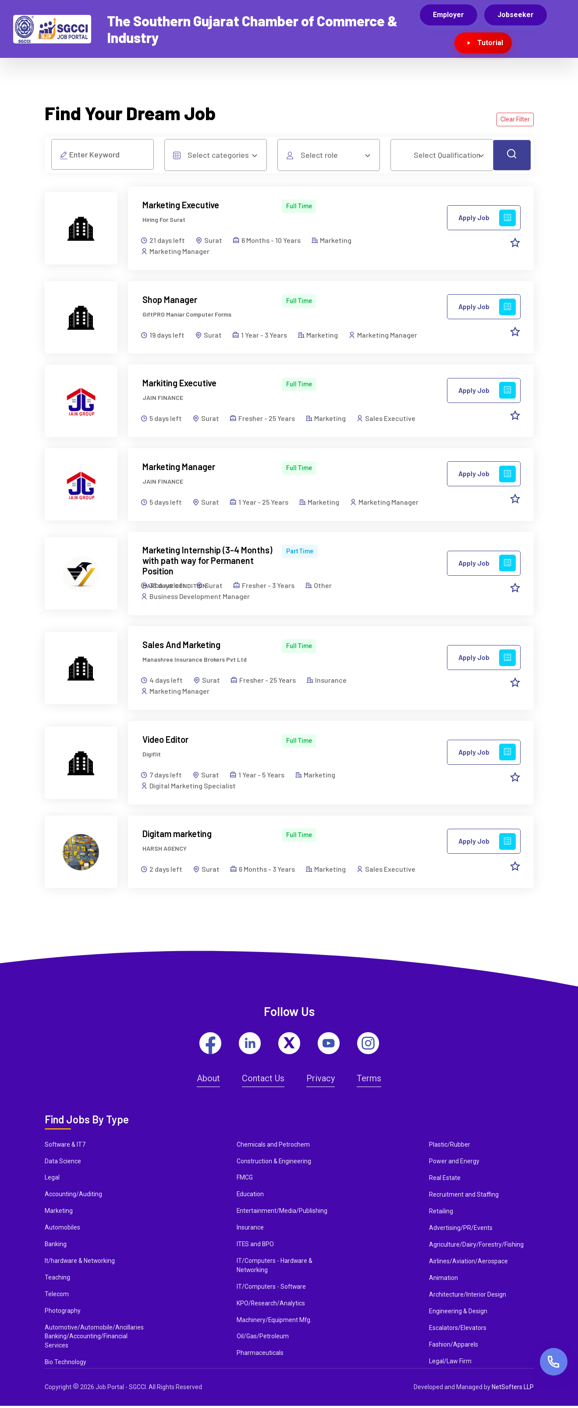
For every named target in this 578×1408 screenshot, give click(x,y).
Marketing (59, 1212)
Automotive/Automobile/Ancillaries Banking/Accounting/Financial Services (94, 1338)
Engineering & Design (458, 1312)
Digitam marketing (177, 835)
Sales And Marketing (182, 645)
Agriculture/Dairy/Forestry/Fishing (476, 1245)
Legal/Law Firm (450, 1362)
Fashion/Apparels (453, 1345)
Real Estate (445, 1179)
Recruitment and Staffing (464, 1195)
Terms (369, 1079)
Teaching (57, 1279)
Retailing (441, 1212)
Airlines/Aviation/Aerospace (468, 1262)
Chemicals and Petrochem (273, 1145)
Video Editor (166, 740)
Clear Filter (515, 119)
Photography (63, 1312)
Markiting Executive (180, 383)
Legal (52, 1179)
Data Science (63, 1162)
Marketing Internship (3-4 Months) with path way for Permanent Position (208, 561)
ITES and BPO (256, 1245)
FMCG (245, 1179)
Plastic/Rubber (449, 1145)
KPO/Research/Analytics (271, 1304)
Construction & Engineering (274, 1162)
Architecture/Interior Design (467, 1295)
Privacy (320, 1079)
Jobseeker (515, 15)
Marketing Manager (179, 467)
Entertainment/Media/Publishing (282, 1212)
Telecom (57, 1295)
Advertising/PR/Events (461, 1229)
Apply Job (487, 218)
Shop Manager (170, 299)
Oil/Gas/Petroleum (263, 1338)
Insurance (250, 1229)
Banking (56, 1245)
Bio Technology (66, 1364)
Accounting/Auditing (73, 1195)
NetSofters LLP (513, 1389)
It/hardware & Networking (80, 1262)
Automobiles (62, 1229)
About (208, 1079)
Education (250, 1195)
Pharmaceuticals (260, 1354)
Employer (448, 15)
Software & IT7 (65, 1145)
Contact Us (263, 1079)
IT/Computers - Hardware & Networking (275, 1267)
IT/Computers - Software (272, 1288)
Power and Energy (454, 1162)
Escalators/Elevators (457, 1329)
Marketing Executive (181, 205)
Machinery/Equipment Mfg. (274, 1321)
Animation (443, 1279)
